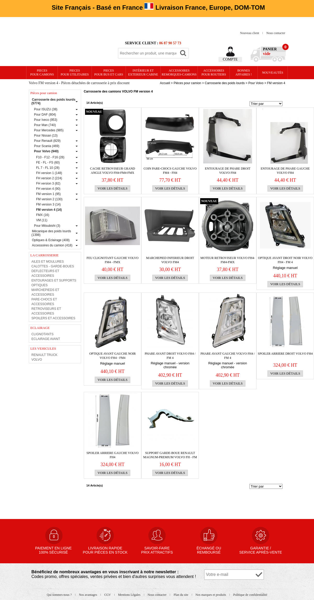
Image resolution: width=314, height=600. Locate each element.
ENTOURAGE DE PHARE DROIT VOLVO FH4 (227, 171)
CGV (107, 595)
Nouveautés (272, 72)
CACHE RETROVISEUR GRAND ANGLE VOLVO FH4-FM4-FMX (112, 171)
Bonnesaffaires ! (244, 72)
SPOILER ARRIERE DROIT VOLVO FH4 (285, 353)
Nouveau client (250, 33)
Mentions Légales (129, 595)
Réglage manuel (285, 268)
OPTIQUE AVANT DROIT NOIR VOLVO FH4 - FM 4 (285, 260)
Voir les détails (113, 188)
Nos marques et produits (211, 595)
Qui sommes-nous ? (59, 595)
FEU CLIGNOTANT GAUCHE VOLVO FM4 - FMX (113, 260)
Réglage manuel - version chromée (170, 365)
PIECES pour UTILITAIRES (75, 72)
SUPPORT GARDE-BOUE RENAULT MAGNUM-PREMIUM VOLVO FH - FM (170, 455)
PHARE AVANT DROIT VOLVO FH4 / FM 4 (170, 356)
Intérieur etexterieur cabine (143, 72)
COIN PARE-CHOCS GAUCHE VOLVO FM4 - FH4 (170, 171)
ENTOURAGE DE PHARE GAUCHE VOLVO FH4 (285, 171)
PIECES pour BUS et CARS (108, 72)
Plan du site (181, 595)
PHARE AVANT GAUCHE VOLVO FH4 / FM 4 (227, 356)
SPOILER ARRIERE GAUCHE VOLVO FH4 (112, 455)
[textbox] (148, 53)
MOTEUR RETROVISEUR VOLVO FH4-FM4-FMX (227, 260)
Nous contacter (275, 33)
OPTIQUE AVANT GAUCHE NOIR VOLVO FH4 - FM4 (112, 356)
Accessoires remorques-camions (179, 72)
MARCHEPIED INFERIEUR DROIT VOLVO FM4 (170, 260)
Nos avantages (88, 595)
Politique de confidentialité (250, 595)
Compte (230, 59)
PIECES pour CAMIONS (42, 72)
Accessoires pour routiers (213, 72)
